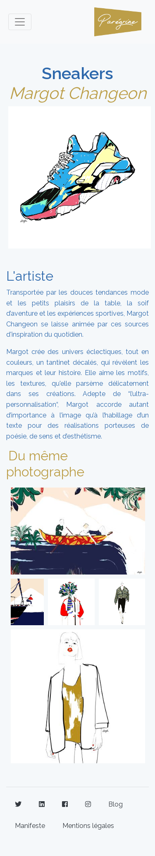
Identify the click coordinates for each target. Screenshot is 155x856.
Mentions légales (88, 826)
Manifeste (30, 826)
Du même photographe (45, 463)
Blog (115, 804)
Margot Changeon (77, 93)
